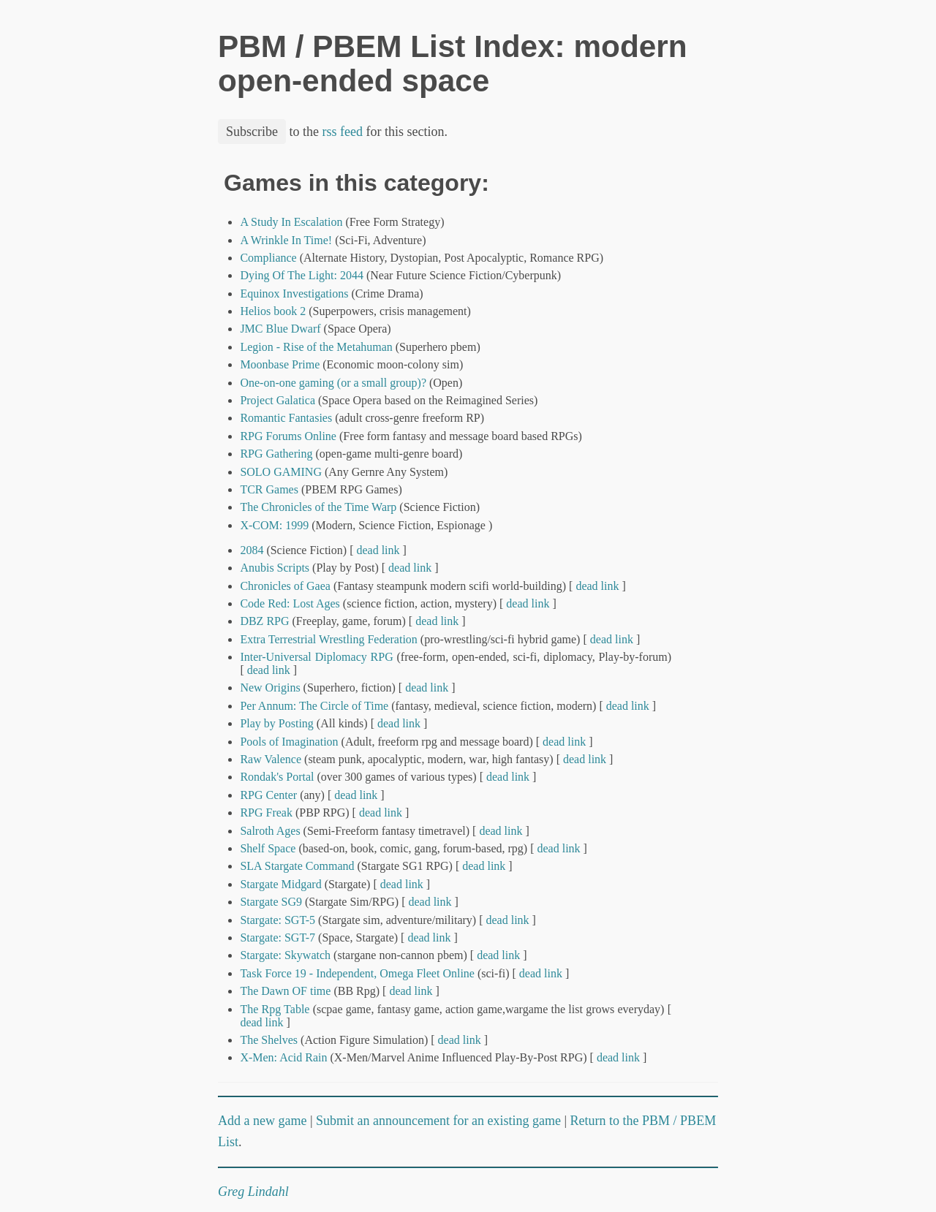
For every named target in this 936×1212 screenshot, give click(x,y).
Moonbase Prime (280, 364)
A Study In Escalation (291, 222)
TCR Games (269, 489)
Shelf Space (267, 848)
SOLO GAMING (281, 472)
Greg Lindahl (253, 1191)
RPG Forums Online (288, 436)
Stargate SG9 (271, 901)
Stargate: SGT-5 (277, 920)
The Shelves (269, 1040)
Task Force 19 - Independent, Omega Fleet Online (357, 973)
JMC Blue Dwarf (280, 328)
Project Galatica (277, 400)
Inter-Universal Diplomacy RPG (316, 657)
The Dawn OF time (285, 991)
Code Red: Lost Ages (289, 603)
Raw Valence (270, 759)
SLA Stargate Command (297, 866)
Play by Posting (276, 723)
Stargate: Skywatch (285, 955)
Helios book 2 (273, 311)
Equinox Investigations (294, 293)
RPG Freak (266, 812)
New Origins (270, 687)
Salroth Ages (270, 831)
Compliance (268, 257)
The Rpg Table (274, 1009)
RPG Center (268, 795)
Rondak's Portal (277, 776)
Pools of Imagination (289, 741)
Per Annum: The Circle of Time (314, 706)
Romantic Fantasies (286, 418)
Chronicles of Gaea (285, 586)
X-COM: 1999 (274, 525)
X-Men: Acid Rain (283, 1057)
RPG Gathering (276, 453)
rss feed (342, 131)
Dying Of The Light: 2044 (301, 275)
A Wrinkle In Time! (286, 240)
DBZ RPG (264, 621)
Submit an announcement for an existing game (438, 1120)
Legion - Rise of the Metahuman (316, 347)
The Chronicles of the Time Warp (318, 507)
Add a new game (262, 1120)
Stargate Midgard (280, 884)
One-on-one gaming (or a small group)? (333, 382)
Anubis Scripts (274, 567)
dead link (377, 550)
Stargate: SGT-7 (277, 937)
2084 (251, 550)
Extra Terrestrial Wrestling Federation (328, 639)
